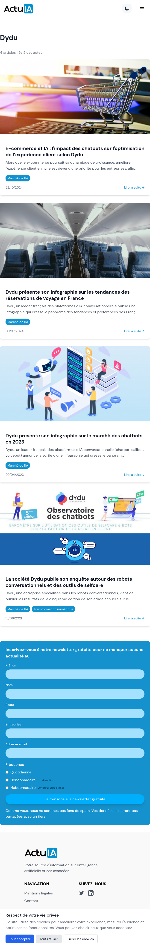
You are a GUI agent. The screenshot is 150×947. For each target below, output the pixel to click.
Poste (10, 705)
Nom (9, 685)
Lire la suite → (134, 187)
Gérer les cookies (81, 939)
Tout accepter (19, 939)
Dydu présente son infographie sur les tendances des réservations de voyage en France (68, 295)
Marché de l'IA (17, 178)
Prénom (11, 665)
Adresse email (16, 744)
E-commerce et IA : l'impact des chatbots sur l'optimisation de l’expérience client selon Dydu (75, 151)
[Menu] (141, 8)
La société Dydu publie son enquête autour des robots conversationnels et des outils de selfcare (69, 582)
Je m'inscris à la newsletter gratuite (75, 799)
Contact (31, 900)
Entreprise (13, 724)
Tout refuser (49, 939)
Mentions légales (38, 893)
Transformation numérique (53, 609)
